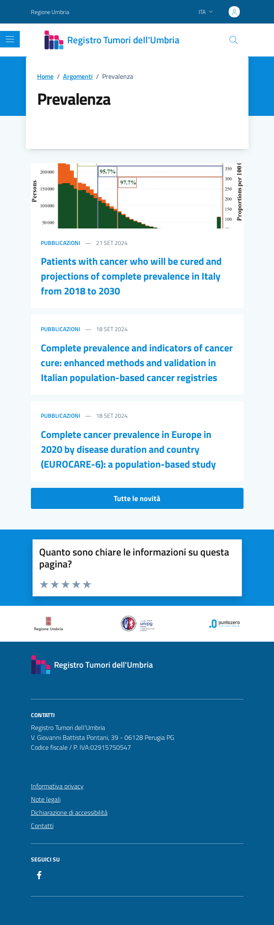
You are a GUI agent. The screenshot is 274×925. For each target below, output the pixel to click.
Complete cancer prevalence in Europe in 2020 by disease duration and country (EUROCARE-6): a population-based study (128, 449)
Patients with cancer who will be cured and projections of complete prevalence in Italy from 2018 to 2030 (131, 276)
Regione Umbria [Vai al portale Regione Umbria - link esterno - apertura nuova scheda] (50, 11)
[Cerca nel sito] (233, 40)
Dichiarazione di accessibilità (69, 812)
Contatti (42, 826)
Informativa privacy (57, 786)
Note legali (46, 799)
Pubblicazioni (60, 242)
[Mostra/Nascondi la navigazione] (10, 39)
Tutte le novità (137, 498)
